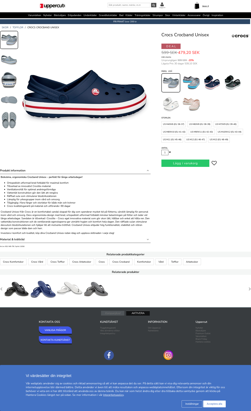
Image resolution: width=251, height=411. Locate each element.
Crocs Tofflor (58, 261)
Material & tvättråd (12, 239)
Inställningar (192, 403)
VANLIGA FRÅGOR (55, 330)
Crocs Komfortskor (13, 261)
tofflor (18, 27)
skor (5, 27)
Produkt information (12, 170)
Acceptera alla (214, 403)
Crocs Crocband (121, 261)
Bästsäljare (60, 15)
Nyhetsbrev (153, 330)
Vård (160, 261)
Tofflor (174, 261)
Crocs (102, 261)
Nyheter (47, 15)
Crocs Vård (37, 261)
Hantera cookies (203, 341)
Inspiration (217, 15)
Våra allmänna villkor (110, 330)
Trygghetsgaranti (108, 327)
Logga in (162, 7)
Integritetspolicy (107, 333)
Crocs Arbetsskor (81, 261)
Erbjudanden (74, 15)
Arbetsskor (192, 261)
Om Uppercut (154, 327)
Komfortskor (144, 261)
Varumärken (34, 15)
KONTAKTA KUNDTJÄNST (55, 340)
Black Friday (201, 339)
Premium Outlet (203, 333)
